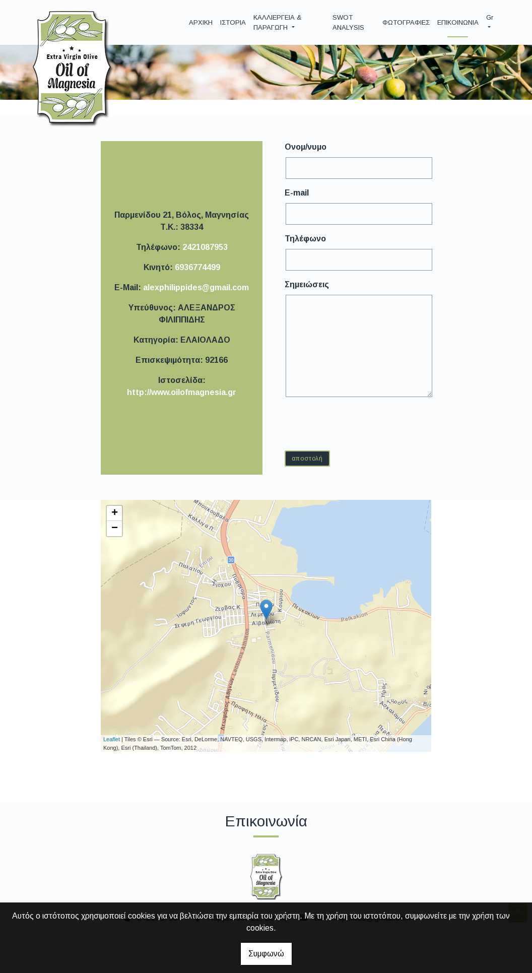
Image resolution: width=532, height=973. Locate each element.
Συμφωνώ (266, 953)
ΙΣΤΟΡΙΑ (233, 22)
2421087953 (205, 247)
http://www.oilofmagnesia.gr (181, 392)
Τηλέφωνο (305, 238)
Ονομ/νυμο (305, 147)
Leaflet (111, 739)
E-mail (297, 192)
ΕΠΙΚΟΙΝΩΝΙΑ (458, 22)
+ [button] (114, 513)
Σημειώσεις (307, 284)
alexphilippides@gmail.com (196, 287)
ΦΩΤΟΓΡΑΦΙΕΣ (406, 22)
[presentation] (363, 423)
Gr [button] (489, 17)
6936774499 (197, 267)
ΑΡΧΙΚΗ (201, 22)
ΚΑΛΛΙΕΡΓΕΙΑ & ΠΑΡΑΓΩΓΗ (277, 22)
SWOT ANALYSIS (348, 22)
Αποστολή (307, 458)
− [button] (114, 528)
